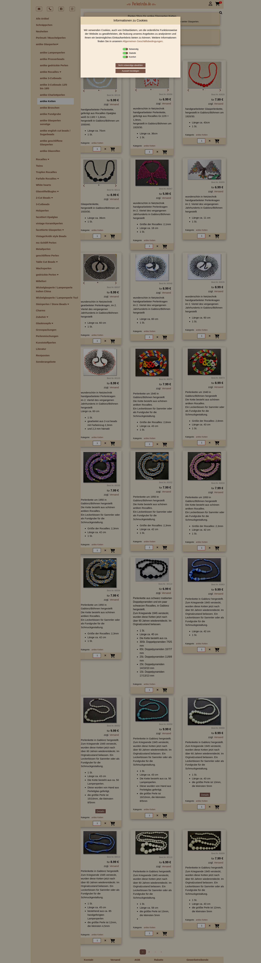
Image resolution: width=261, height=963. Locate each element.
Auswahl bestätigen (130, 71)
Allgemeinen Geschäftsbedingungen (143, 41)
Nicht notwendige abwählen (130, 65)
